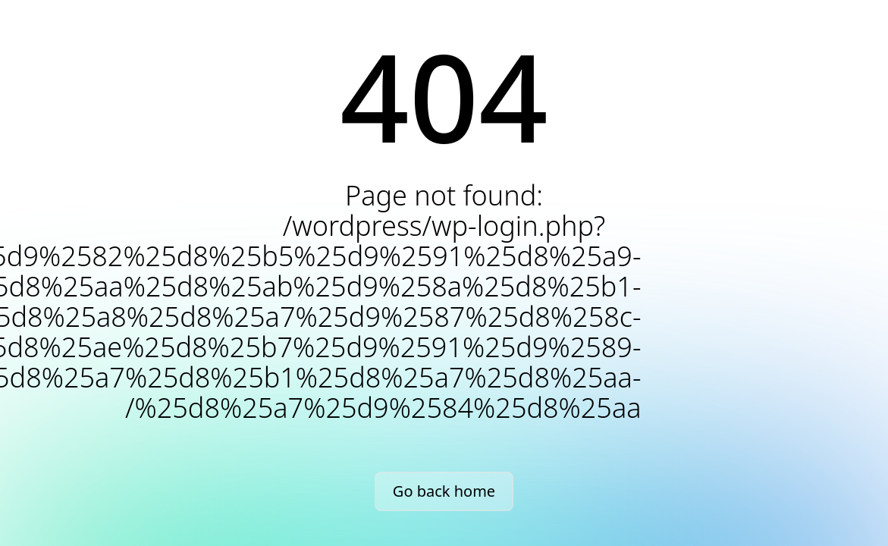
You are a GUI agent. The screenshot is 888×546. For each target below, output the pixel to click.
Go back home (444, 491)
